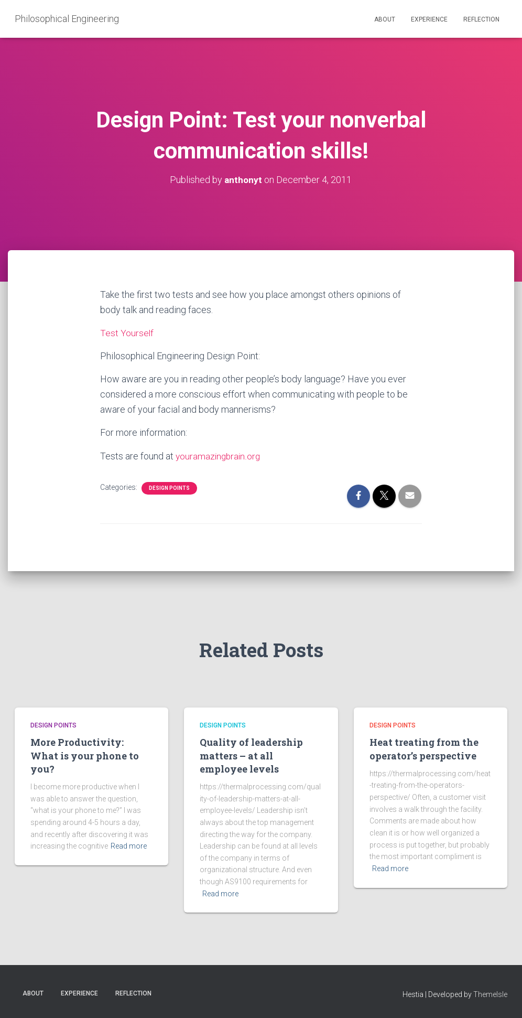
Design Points (169, 488)
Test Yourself (127, 332)
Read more (129, 846)
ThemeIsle (490, 994)
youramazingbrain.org (219, 456)
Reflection (481, 19)
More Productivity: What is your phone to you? (84, 755)
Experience (429, 19)
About (384, 19)
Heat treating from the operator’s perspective (423, 749)
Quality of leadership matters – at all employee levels (251, 755)
